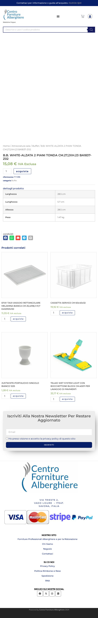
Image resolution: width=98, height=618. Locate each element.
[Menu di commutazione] (58, 16)
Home (6, 146)
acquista (22, 171)
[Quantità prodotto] (7, 171)
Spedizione (48, 576)
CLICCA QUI (75, 3)
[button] (5, 238)
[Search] (91, 30)
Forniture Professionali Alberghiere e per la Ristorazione (47, 539)
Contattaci (47, 553)
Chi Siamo (47, 544)
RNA (47, 580)
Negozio (47, 549)
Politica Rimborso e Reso (47, 571)
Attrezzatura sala (21, 146)
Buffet (35, 146)
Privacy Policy (47, 566)
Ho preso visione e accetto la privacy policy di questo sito (41, 438)
